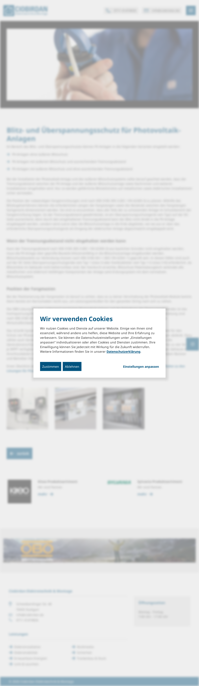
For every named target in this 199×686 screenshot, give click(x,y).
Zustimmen (50, 366)
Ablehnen (72, 366)
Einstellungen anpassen (141, 366)
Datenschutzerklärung (123, 351)
